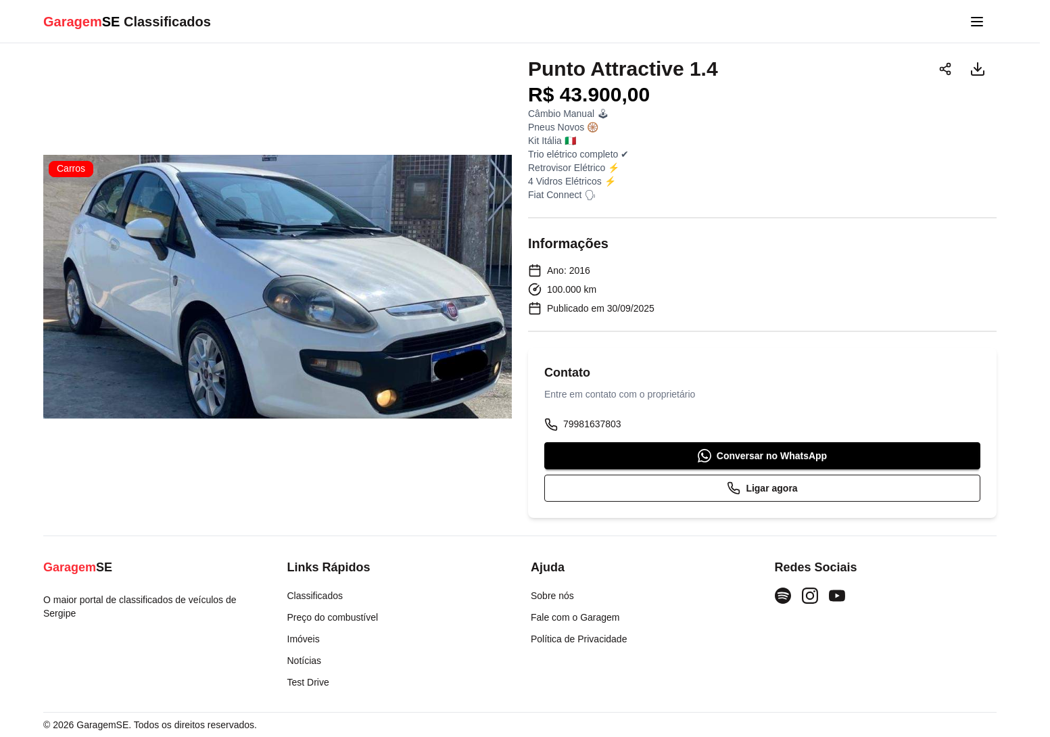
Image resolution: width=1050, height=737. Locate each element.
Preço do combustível (333, 617)
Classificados (315, 595)
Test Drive (308, 682)
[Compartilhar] (945, 68)
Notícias (304, 660)
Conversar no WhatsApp (762, 455)
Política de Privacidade (579, 639)
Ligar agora (762, 488)
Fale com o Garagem (575, 617)
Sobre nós (552, 595)
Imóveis (303, 639)
